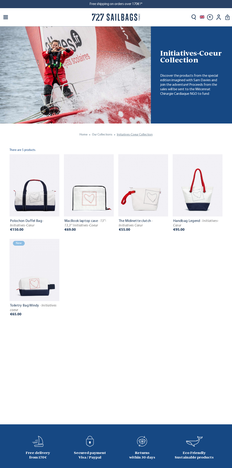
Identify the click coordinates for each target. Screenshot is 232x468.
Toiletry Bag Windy (33, 308)
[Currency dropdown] (210, 17)
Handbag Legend (196, 223)
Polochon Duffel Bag (27, 223)
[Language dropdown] (202, 17)
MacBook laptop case (85, 223)
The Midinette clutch (135, 223)
